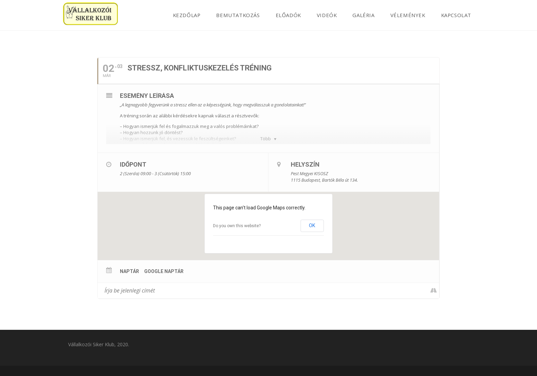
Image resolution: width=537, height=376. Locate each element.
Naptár (129, 271)
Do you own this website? (237, 225)
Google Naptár (164, 271)
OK (312, 225)
